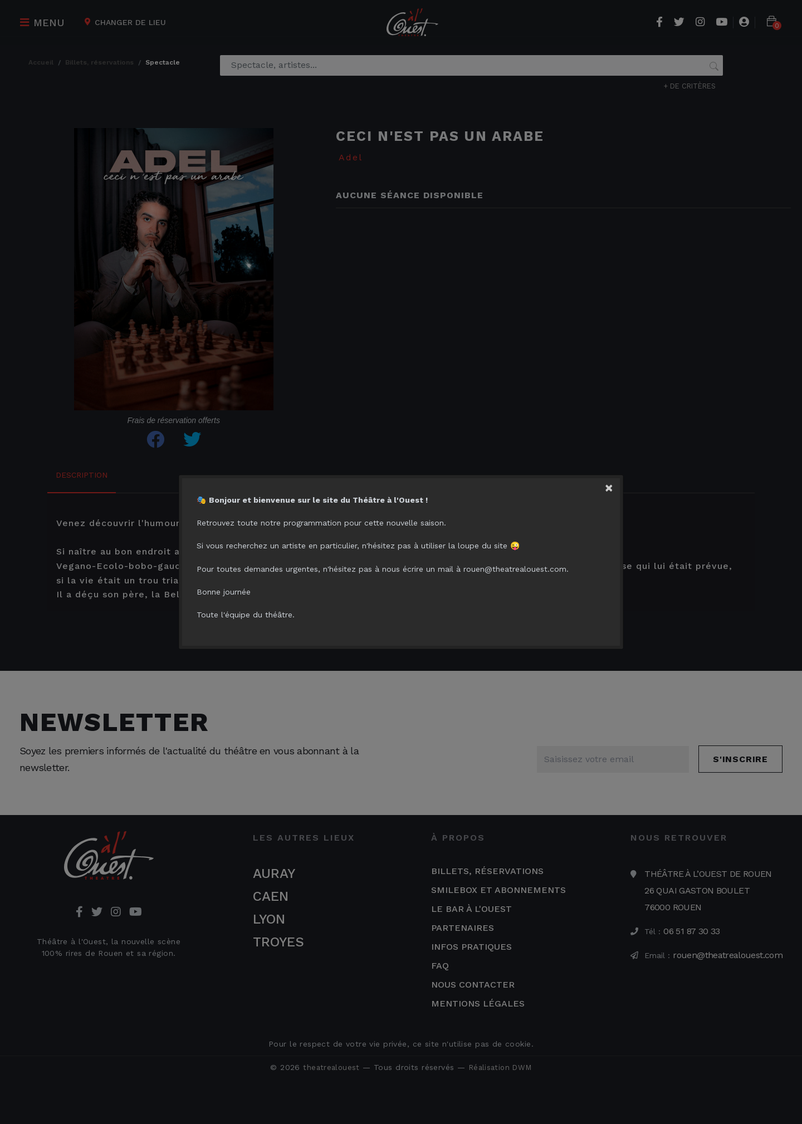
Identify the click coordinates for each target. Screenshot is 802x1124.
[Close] (612, 476)
